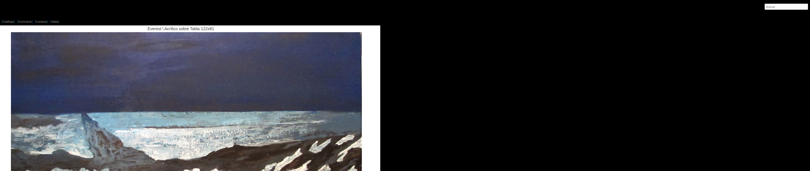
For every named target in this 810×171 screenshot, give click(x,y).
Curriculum (25, 21)
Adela (54, 21)
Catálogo (8, 21)
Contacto (41, 21)
